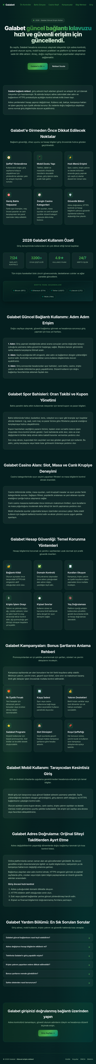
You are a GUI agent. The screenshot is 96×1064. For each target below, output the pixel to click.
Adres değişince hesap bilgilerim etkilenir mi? (26, 946)
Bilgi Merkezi (81, 5)
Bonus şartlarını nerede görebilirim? (22, 973)
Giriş (91, 5)
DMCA (82, 1059)
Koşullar (75, 1059)
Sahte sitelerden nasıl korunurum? (21, 982)
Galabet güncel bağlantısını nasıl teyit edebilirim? (28, 937)
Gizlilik (67, 1059)
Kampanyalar (67, 5)
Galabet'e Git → (38, 66)
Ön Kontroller (25, 5)
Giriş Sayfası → (48, 1033)
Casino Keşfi (54, 5)
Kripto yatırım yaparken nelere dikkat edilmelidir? (28, 964)
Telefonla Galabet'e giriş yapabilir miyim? (24, 955)
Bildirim (90, 1059)
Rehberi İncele (58, 66)
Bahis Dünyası (40, 5)
